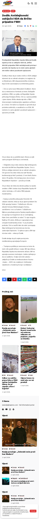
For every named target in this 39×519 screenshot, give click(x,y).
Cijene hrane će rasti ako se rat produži (27, 380)
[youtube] (6, 409)
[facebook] (3, 409)
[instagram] (10, 409)
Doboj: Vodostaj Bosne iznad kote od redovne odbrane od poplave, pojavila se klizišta (28, 333)
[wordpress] (13, 409)
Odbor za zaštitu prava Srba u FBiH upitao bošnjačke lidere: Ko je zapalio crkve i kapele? (9, 383)
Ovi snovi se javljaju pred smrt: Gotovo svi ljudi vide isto (22, 482)
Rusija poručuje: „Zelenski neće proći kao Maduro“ (10, 330)
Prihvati (33, 511)
